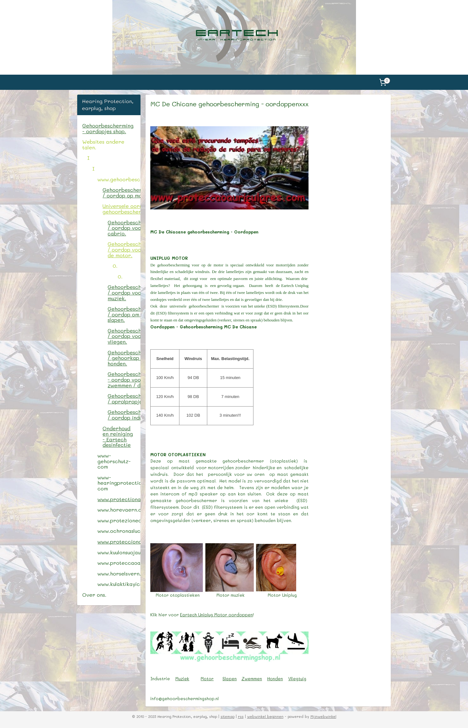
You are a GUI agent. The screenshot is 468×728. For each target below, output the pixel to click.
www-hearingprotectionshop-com (118, 483)
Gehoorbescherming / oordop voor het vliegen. (124, 336)
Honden (275, 678)
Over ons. (94, 594)
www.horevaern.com (118, 509)
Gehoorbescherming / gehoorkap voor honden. (124, 358)
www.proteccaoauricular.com (118, 562)
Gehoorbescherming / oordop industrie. (124, 414)
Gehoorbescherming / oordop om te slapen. (124, 314)
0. (115, 265)
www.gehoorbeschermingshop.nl (118, 179)
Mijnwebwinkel (323, 716)
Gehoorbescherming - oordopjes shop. (108, 128)
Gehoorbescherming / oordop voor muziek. (124, 292)
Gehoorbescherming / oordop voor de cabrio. (124, 228)
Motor (207, 678)
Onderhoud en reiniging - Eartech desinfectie (118, 436)
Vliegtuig (297, 678)
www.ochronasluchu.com (118, 530)
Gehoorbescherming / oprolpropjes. (124, 398)
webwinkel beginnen (265, 716)
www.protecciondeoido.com (118, 541)
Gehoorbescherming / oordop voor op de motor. (124, 249)
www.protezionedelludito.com (118, 520)
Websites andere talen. (103, 144)
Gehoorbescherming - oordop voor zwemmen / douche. (124, 379)
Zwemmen (251, 678)
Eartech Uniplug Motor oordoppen (216, 614)
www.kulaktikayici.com (118, 584)
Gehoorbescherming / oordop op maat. (121, 192)
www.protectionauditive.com (118, 499)
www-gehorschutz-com (114, 461)
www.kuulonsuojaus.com (118, 552)
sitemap (227, 716)
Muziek (182, 678)
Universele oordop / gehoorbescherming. (121, 208)
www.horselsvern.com (118, 573)
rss (241, 716)
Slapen (229, 678)
